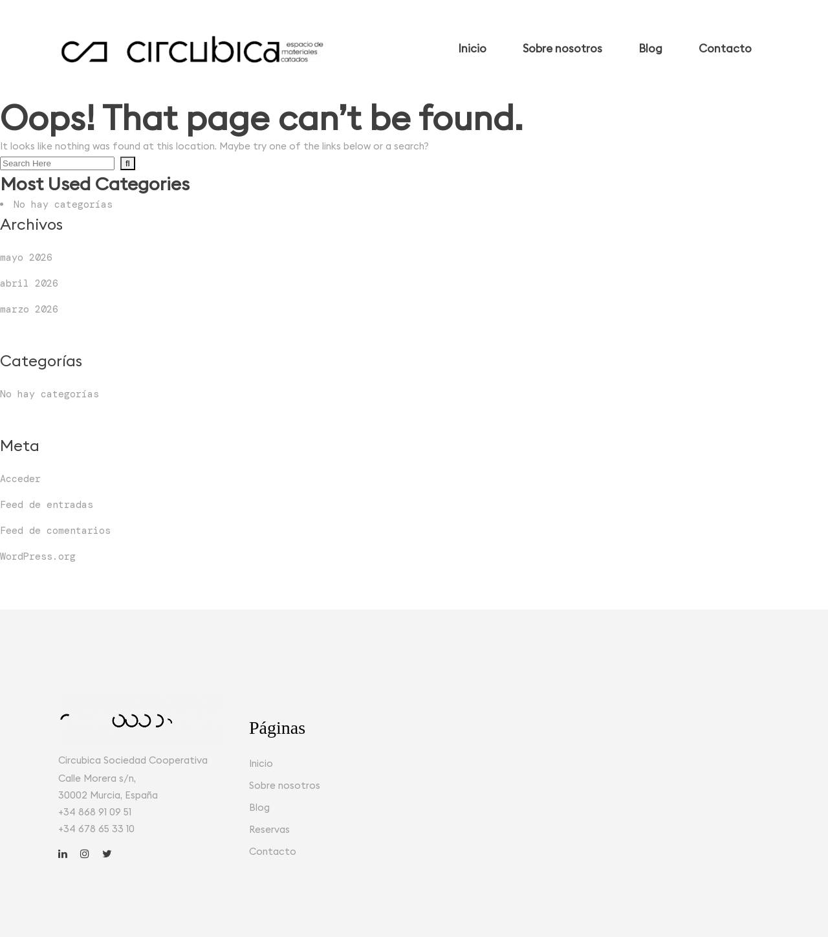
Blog (259, 807)
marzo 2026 (29, 309)
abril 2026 (29, 283)
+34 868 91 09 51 (94, 812)
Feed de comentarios (55, 530)
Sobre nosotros (284, 785)
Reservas (269, 829)
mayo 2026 (26, 257)
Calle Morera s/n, (97, 778)
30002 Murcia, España (108, 795)
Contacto (272, 851)
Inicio (261, 763)
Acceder (20, 478)
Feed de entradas (46, 504)
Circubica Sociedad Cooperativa (133, 760)
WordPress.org (38, 556)
